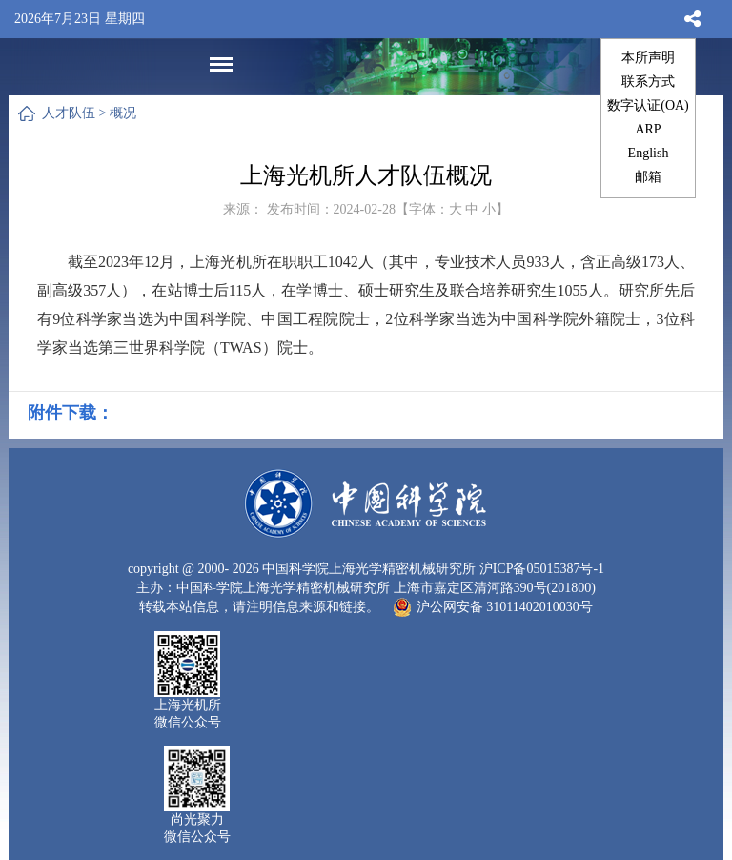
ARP (648, 129)
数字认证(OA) (648, 105)
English (648, 153)
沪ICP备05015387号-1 (541, 569)
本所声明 (648, 58)
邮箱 (648, 177)
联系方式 (648, 81)
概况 (123, 113)
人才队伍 (68, 113)
